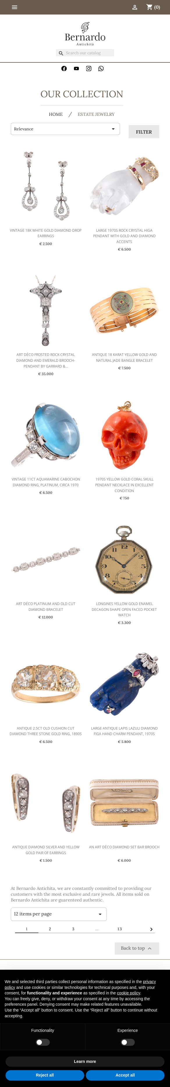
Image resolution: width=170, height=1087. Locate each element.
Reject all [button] (45, 1075)
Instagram (88, 68)
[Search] (85, 52)
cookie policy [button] (128, 993)
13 (120, 928)
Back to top (137, 948)
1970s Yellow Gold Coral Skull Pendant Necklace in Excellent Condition (124, 485)
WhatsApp (101, 68)
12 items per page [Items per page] (59, 914)
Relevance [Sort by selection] (65, 128)
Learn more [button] (85, 1061)
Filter (144, 132)
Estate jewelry (96, 114)
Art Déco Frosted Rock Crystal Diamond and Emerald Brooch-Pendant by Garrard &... (45, 360)
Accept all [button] (125, 1075)
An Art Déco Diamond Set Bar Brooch (124, 847)
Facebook (64, 68)
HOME (56, 114)
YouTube (76, 68)
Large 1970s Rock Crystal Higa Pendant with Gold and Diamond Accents (124, 236)
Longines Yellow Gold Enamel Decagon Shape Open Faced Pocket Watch (124, 609)
